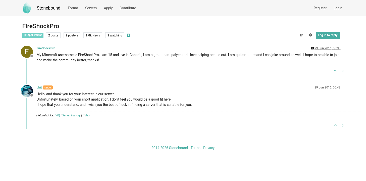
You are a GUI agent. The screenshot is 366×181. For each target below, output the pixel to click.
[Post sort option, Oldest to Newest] (301, 35)
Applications (33, 35)
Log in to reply (328, 35)
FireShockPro (46, 48)
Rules (86, 115)
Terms (195, 148)
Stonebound (49, 8)
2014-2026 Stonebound (169, 148)
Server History (71, 115)
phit (39, 87)
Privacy (209, 148)
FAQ (57, 115)
